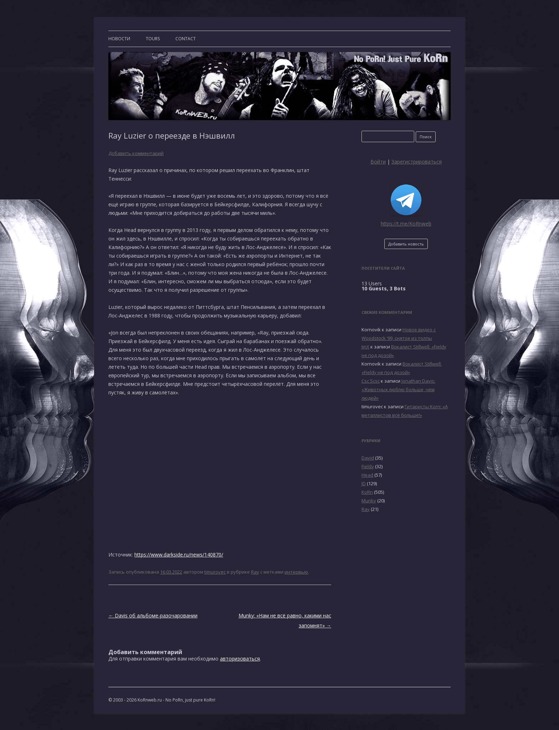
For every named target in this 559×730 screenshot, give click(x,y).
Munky (368, 500)
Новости (119, 39)
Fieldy (367, 466)
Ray (255, 572)
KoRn (367, 492)
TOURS (153, 39)
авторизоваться (240, 658)
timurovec (215, 572)
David (367, 458)
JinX (365, 346)
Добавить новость (406, 244)
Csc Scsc (370, 381)
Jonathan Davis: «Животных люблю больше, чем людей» (398, 389)
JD (363, 483)
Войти (378, 161)
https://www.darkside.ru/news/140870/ (178, 554)
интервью (296, 572)
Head (367, 475)
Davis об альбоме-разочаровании (153, 615)
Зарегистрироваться (416, 161)
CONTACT (185, 39)
